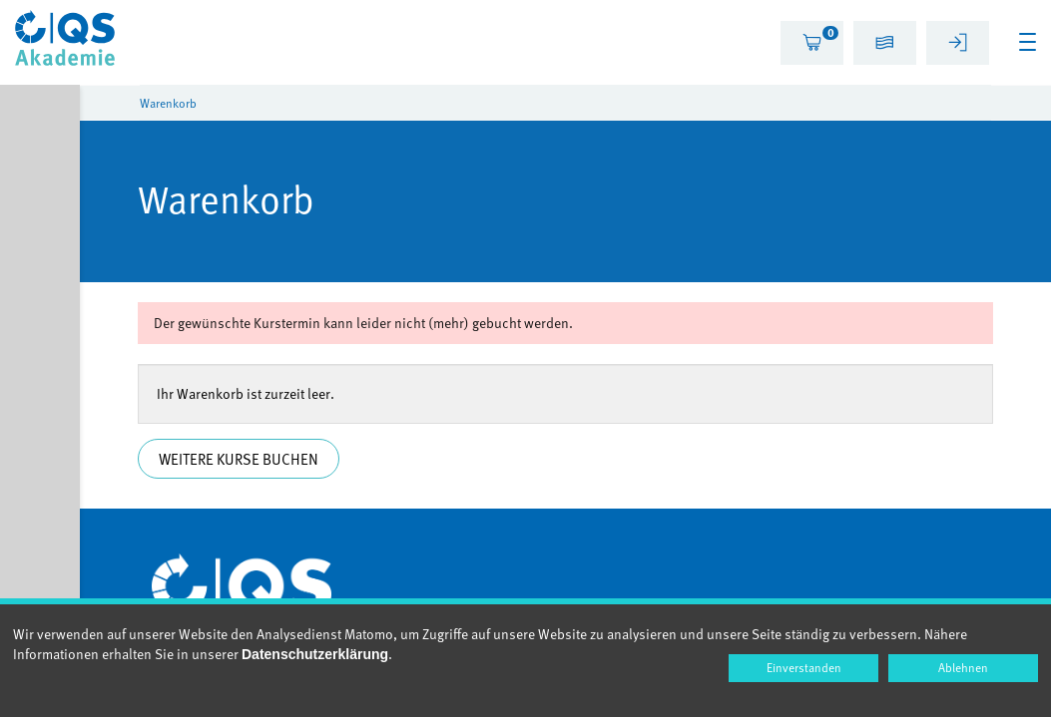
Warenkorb (168, 103)
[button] (884, 45)
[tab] (812, 43)
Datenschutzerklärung (315, 654)
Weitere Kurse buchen (240, 459)
